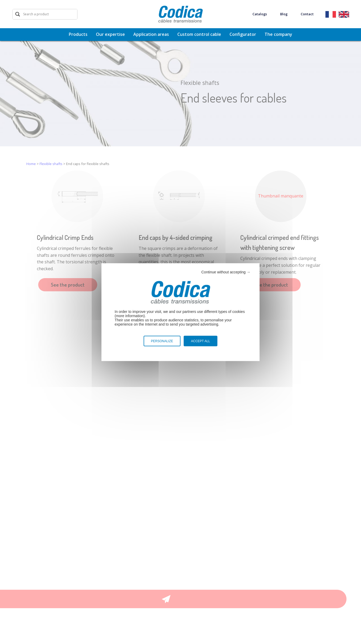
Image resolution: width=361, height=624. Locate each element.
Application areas (151, 34)
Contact (307, 14)
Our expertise (110, 34)
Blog (283, 14)
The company (278, 34)
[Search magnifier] (17, 14)
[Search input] (49, 14)
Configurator (243, 34)
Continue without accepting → (225, 272)
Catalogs (259, 14)
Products (78, 34)
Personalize (162, 341)
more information (130, 315)
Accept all (200, 341)
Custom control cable (199, 34)
